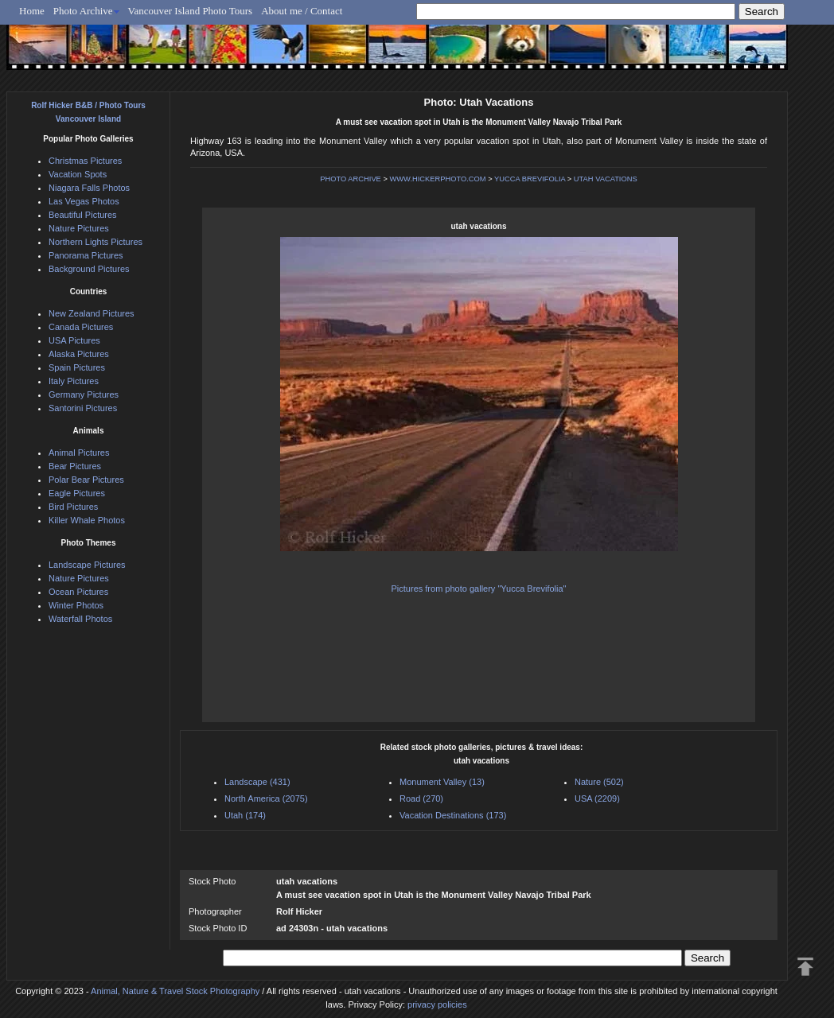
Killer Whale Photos (87, 520)
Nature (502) (599, 782)
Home (32, 11)
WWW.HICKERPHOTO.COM (437, 179)
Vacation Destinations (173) (452, 815)
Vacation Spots (78, 174)
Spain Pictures (77, 367)
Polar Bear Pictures (86, 479)
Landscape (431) (257, 782)
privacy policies (437, 1004)
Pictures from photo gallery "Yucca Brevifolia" (479, 588)
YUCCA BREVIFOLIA (529, 179)
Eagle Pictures (77, 493)
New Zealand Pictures (91, 313)
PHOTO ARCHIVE (350, 179)
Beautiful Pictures (83, 215)
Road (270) (421, 798)
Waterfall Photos (80, 619)
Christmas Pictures (85, 160)
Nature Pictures (79, 228)
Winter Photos (76, 605)
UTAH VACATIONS (605, 179)
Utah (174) (245, 815)
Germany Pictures (84, 394)
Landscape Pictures (87, 564)
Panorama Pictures (86, 255)
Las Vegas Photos (84, 201)
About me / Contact (301, 11)
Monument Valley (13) (442, 782)
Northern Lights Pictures (95, 242)
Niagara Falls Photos (89, 187)
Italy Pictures (74, 381)
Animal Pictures (79, 452)
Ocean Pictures (78, 591)
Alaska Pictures (79, 354)
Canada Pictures (81, 327)
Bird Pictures (73, 506)
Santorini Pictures (83, 408)
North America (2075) (266, 798)
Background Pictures (89, 269)
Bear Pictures (75, 466)
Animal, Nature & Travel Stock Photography (175, 991)
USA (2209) (597, 798)
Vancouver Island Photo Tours (190, 11)
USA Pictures (74, 340)
